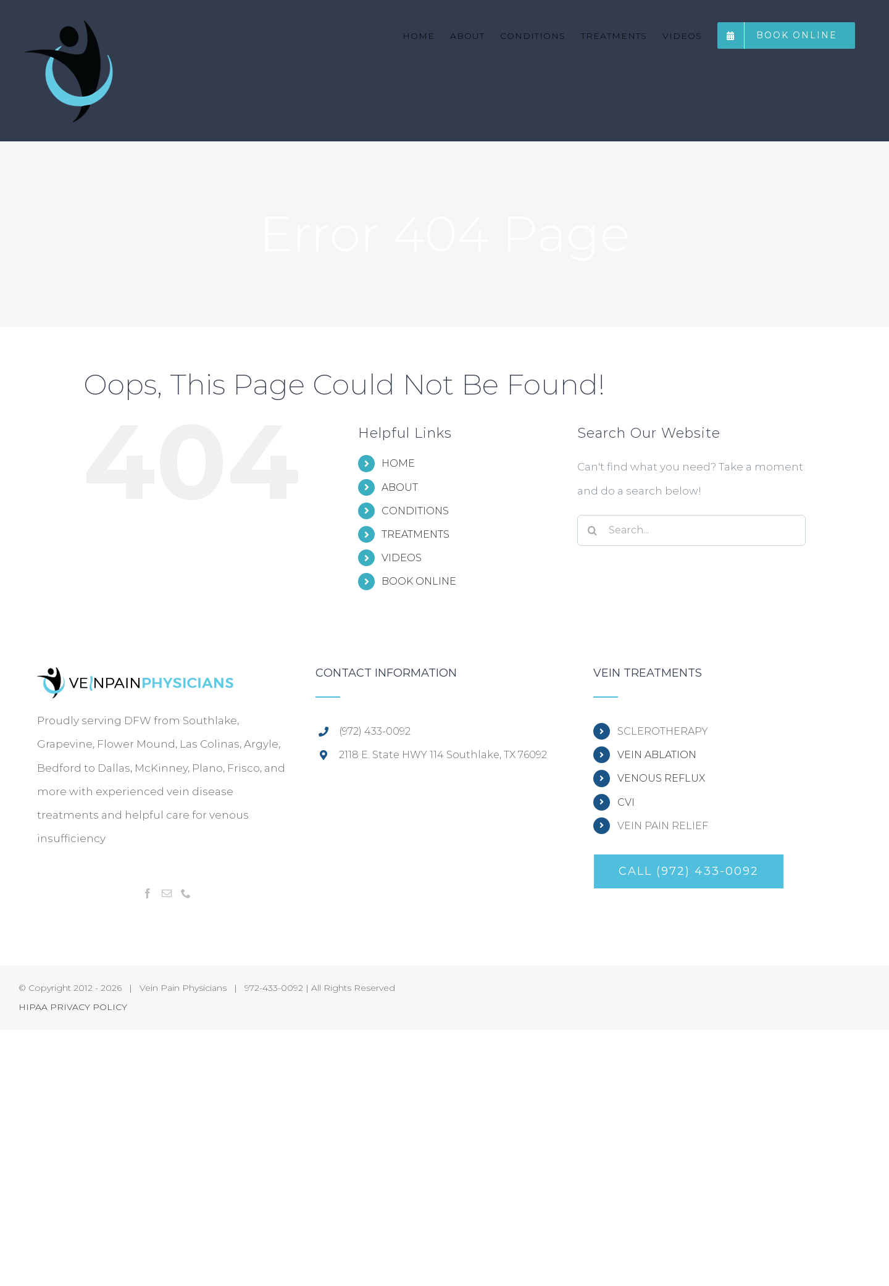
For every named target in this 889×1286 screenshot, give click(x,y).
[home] (136, 679)
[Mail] (167, 893)
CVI (626, 802)
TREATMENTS (415, 534)
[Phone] (186, 893)
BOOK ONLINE (419, 581)
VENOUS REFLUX (661, 778)
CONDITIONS (415, 511)
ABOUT (400, 487)
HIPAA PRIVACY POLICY (73, 1007)
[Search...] (691, 530)
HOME (398, 463)
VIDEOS (402, 558)
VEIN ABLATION (656, 755)
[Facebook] (147, 893)
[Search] (592, 530)
